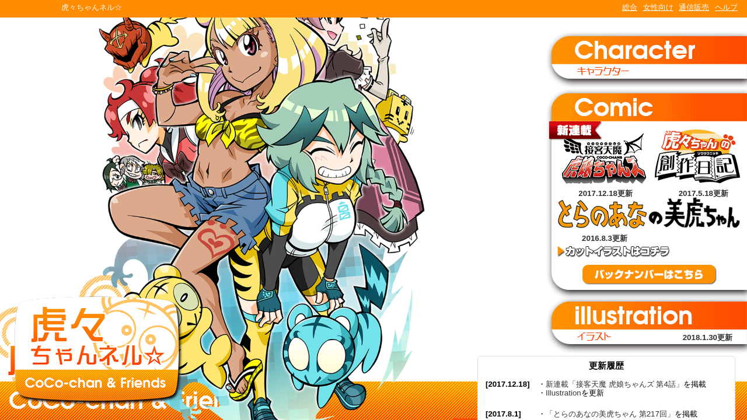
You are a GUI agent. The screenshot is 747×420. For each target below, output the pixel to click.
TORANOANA (30, 9)
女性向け (658, 7)
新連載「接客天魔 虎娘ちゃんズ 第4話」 (614, 384)
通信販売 (694, 7)
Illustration (563, 392)
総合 (629, 7)
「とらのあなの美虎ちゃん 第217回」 (610, 414)
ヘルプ (726, 7)
